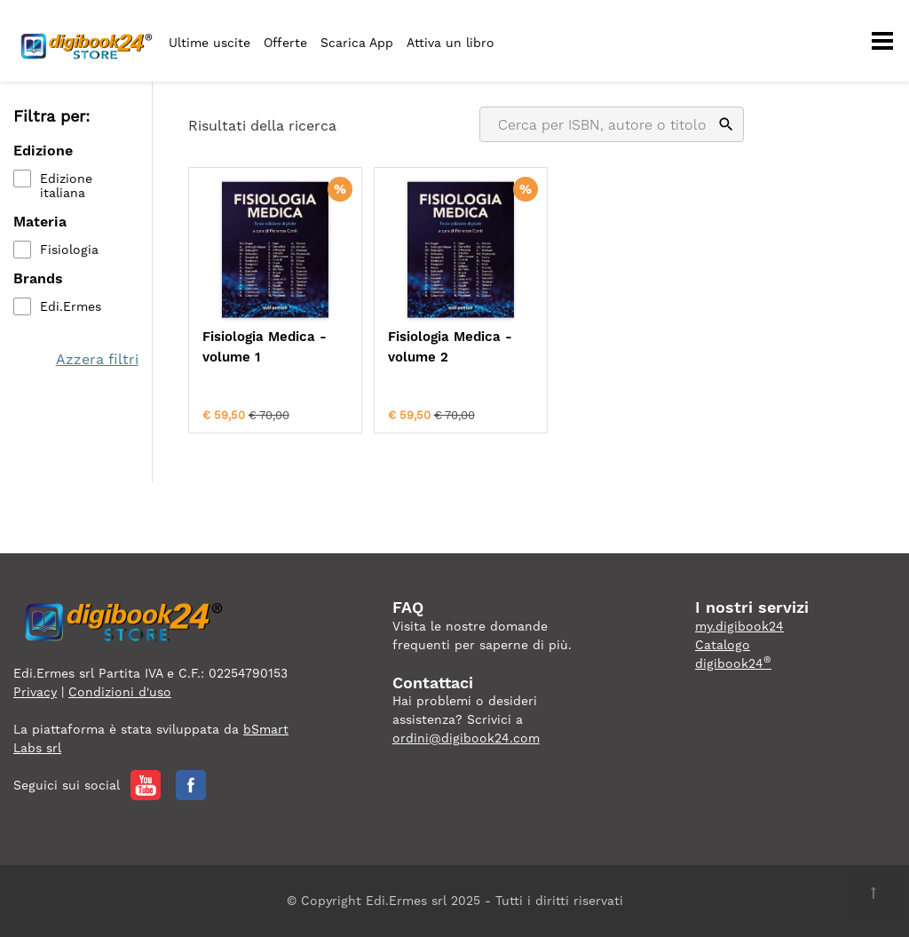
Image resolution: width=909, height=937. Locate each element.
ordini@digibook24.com (466, 738)
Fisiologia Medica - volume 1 (264, 347)
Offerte (285, 43)
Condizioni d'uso (119, 692)
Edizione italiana (66, 185)
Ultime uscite (209, 43)
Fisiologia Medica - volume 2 (450, 347)
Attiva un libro (450, 43)
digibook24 (733, 663)
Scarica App (356, 43)
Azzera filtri (97, 359)
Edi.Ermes (70, 306)
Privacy (35, 692)
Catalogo (722, 645)
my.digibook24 (739, 626)
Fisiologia (69, 249)
